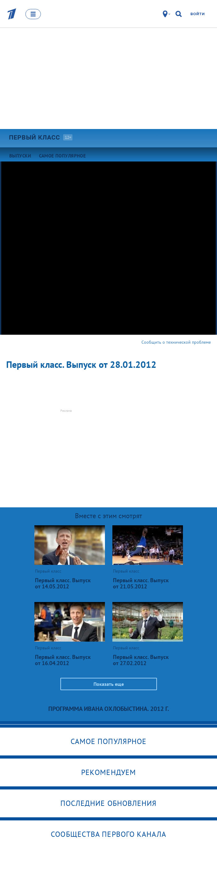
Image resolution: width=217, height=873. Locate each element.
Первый (34, 137)
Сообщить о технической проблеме (176, 342)
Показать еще (108, 684)
